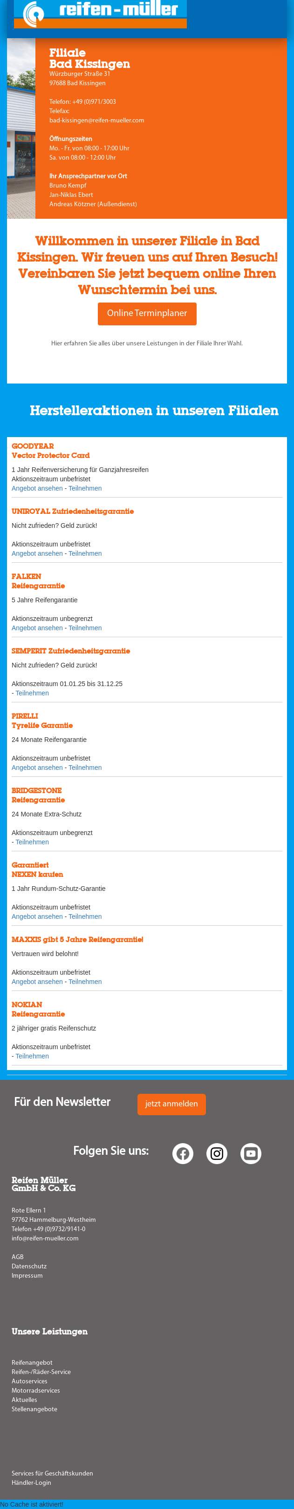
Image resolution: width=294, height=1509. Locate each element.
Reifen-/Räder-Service (41, 1372)
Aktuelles (24, 1400)
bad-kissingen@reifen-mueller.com (96, 120)
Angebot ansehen (37, 488)
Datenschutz (29, 1266)
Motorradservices (36, 1391)
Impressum (27, 1276)
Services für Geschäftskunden (52, 1473)
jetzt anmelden (171, 1104)
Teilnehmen (85, 488)
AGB (18, 1257)
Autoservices (30, 1381)
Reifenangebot (32, 1363)
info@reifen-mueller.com (45, 1238)
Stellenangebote (34, 1409)
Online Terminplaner (147, 313)
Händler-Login (31, 1483)
